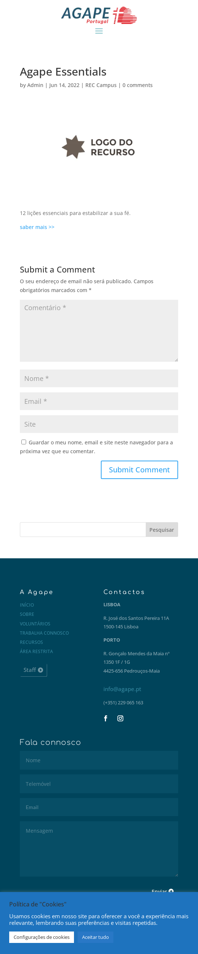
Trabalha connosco (44, 633)
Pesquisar (161, 529)
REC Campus (101, 85)
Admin (35, 85)
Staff (30, 669)
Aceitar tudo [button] (95, 937)
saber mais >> (37, 226)
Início (27, 605)
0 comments (138, 85)
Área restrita (36, 651)
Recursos (31, 642)
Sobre (27, 614)
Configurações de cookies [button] (42, 937)
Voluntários (35, 624)
